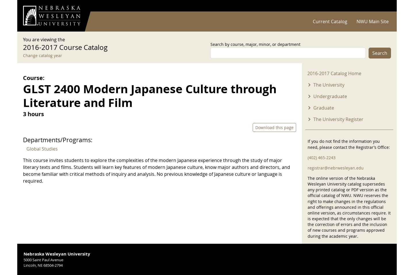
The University (328, 85)
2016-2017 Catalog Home (334, 73)
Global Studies (42, 149)
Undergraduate (330, 96)
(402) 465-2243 (322, 157)
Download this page (274, 127)
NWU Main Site (372, 21)
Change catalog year (42, 55)
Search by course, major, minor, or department (255, 44)
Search (379, 53)
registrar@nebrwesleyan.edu (336, 168)
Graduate (323, 108)
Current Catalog (330, 21)
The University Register (338, 119)
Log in (383, 6)
